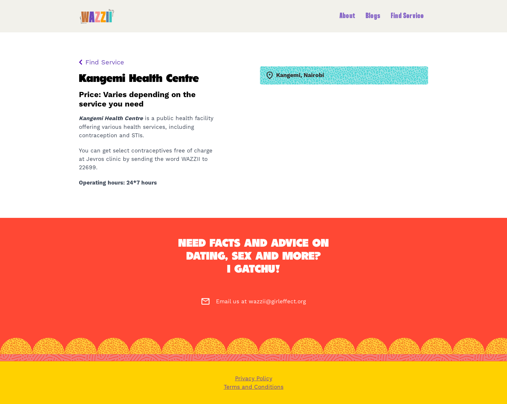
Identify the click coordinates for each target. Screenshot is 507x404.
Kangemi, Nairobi (295, 75)
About (347, 16)
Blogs (373, 16)
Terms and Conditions (254, 387)
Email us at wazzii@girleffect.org (253, 301)
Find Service (407, 16)
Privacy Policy (253, 378)
